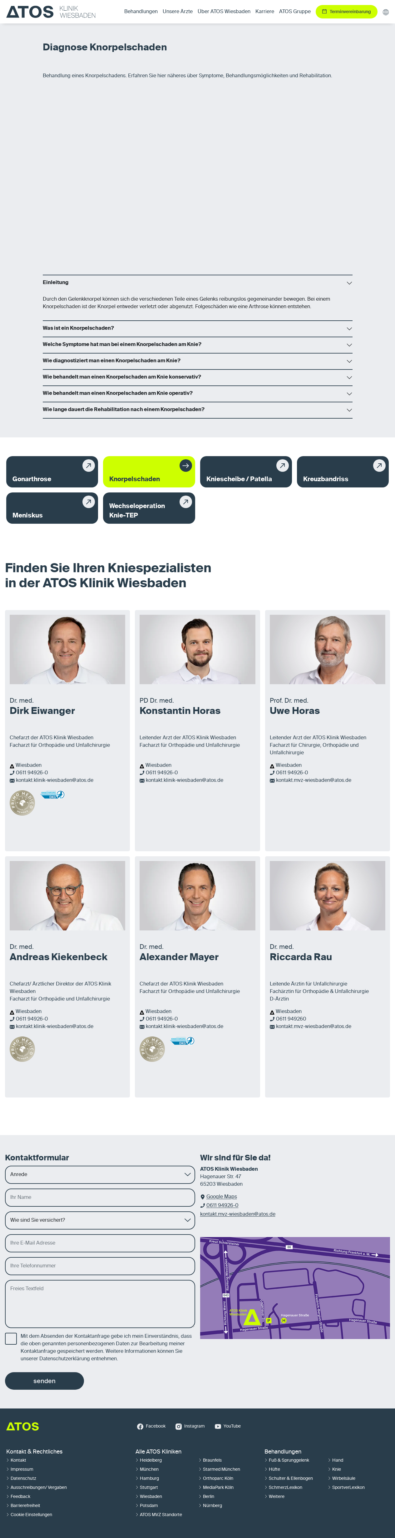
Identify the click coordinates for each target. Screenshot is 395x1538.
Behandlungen (282, 1452)
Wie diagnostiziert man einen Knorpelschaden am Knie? (111, 361)
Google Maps (221, 1196)
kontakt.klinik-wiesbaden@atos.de (54, 780)
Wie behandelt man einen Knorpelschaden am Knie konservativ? (122, 377)
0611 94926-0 (32, 773)
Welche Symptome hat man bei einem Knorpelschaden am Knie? (122, 344)
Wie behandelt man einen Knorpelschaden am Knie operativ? (118, 393)
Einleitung (55, 282)
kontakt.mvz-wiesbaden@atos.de (313, 780)
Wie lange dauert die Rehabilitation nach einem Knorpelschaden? (124, 409)
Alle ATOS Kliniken (158, 1452)
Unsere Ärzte (178, 11)
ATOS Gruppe (295, 11)
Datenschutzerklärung (64, 1359)
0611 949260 (291, 1019)
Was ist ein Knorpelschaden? (78, 328)
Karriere (264, 11)
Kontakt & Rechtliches (34, 1452)
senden (44, 1381)
